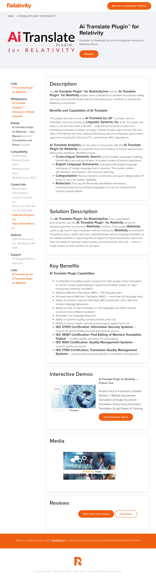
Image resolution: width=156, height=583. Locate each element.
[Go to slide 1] (97, 423)
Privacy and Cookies (61, 571)
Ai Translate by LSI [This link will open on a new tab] (22, 274)
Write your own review (96, 514)
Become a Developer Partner (129, 6)
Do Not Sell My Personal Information (104, 571)
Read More (126, 514)
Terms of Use (79, 571)
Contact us (58, 540)
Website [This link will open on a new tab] (89, 54)
